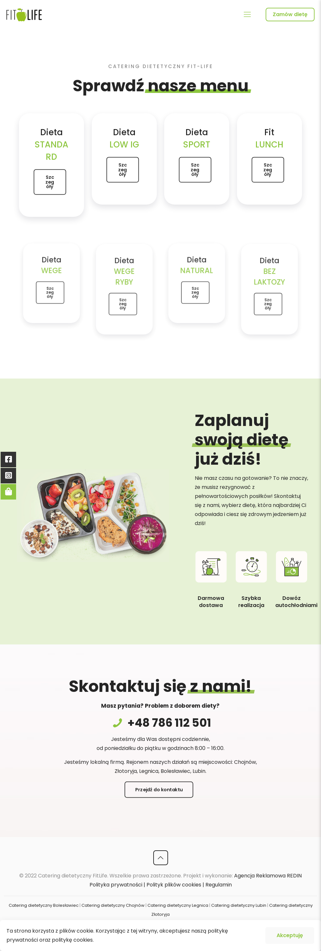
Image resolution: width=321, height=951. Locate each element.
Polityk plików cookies (173, 884)
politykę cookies (72, 940)
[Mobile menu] (247, 14)
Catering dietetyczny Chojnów (113, 905)
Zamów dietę (290, 14)
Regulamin (218, 884)
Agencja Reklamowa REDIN (268, 875)
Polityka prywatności (116, 884)
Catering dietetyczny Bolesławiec (44, 905)
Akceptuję (290, 935)
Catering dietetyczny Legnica (177, 905)
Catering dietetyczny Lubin (238, 905)
